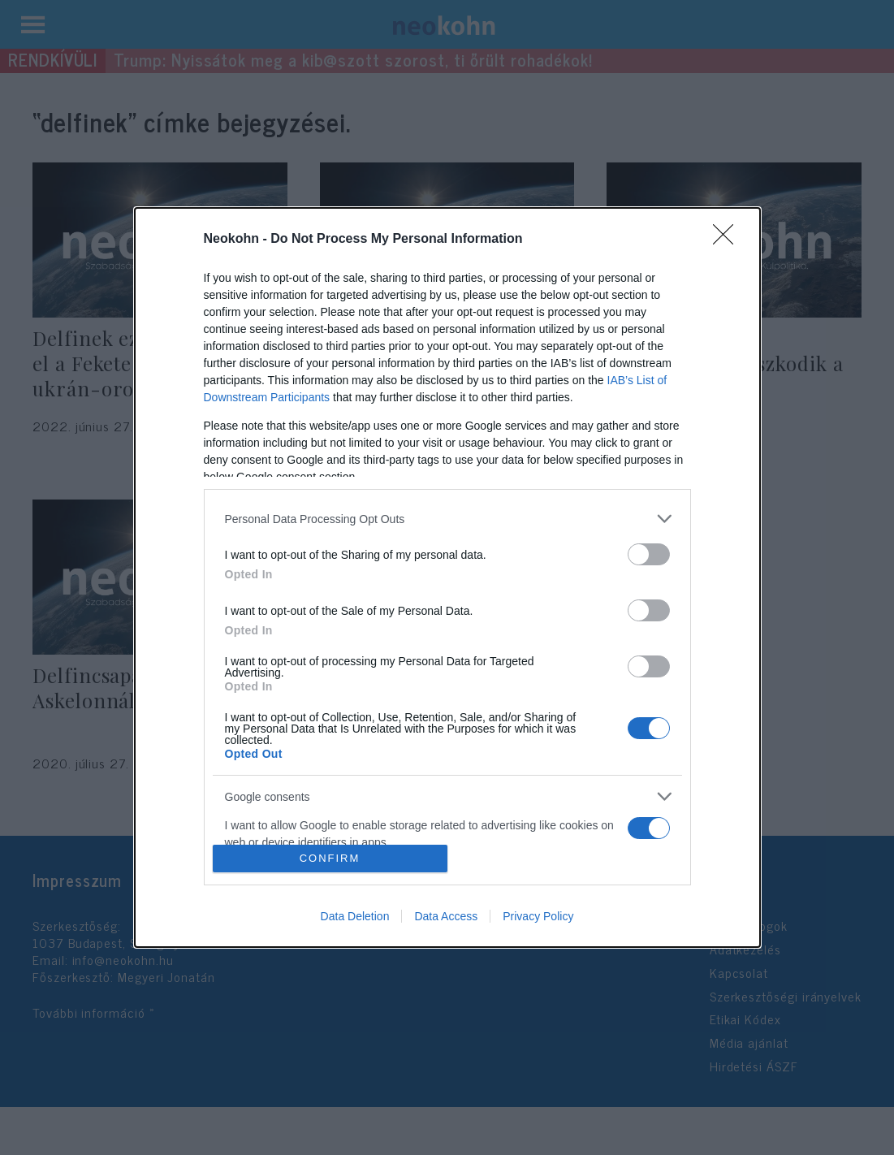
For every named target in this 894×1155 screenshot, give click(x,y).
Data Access (445, 916)
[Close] (728, 239)
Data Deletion (355, 916)
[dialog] (447, 577)
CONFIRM (330, 857)
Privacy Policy (538, 916)
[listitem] (447, 518)
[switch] (649, 554)
